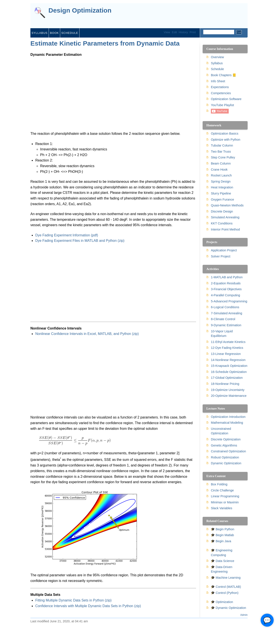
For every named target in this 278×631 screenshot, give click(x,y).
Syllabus (39, 33)
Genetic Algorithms (224, 445)
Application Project (224, 250)
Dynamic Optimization (226, 463)
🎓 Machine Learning (225, 577)
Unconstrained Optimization (221, 431)
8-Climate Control (223, 319)
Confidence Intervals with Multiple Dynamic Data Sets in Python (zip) (88, 606)
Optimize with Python (225, 139)
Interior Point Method (225, 229)
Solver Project (220, 256)
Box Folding (219, 484)
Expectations (220, 87)
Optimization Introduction (228, 416)
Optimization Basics (224, 133)
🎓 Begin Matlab (222, 535)
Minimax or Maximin (225, 502)
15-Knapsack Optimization (229, 365)
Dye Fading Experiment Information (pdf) (66, 235)
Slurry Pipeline (221, 193)
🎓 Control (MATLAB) (226, 586)
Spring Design (220, 181)
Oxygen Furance (222, 199)
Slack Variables (221, 508)
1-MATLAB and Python (227, 277)
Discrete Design (222, 211)
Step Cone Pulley (223, 157)
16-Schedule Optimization (229, 372)
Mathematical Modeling (227, 422)
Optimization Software (226, 99)
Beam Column (221, 163)
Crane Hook (219, 169)
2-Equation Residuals (226, 283)
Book (54, 33)
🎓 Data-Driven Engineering (221, 569)
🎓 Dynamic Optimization (228, 608)
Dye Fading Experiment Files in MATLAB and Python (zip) (79, 240)
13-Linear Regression (226, 354)
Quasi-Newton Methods (227, 205)
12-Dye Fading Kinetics (227, 347)
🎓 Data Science (222, 561)
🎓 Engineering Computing (221, 553)
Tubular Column (222, 145)
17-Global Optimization (227, 377)
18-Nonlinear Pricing (225, 384)
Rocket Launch (221, 175)
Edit (174, 32)
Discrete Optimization (226, 439)
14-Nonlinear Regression (228, 360)
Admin (244, 614)
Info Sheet (218, 81)
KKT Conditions (222, 223)
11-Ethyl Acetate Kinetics (228, 342)
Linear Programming (225, 496)
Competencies (221, 93)
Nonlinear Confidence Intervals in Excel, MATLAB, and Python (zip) (87, 334)
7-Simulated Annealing (226, 313)
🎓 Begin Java (221, 541)
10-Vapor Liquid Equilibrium (222, 334)
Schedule (69, 33)
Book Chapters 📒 (223, 75)
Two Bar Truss (221, 151)
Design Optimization (79, 10)
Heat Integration (222, 187)
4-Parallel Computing (225, 295)
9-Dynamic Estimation (226, 325)
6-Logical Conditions (225, 307)
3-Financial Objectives (226, 289)
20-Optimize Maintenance (229, 395)
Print (193, 32)
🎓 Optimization (222, 602)
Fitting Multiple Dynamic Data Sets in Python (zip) (73, 600)
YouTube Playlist (222, 105)
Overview (217, 57)
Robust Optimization (225, 457)
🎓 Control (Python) (224, 593)
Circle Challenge (222, 490)
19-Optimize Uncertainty (227, 390)
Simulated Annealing (225, 217)
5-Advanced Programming (229, 301)
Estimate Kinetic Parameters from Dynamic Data (105, 43)
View (167, 32)
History (183, 32)
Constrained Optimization (228, 451)
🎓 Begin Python (222, 529)
